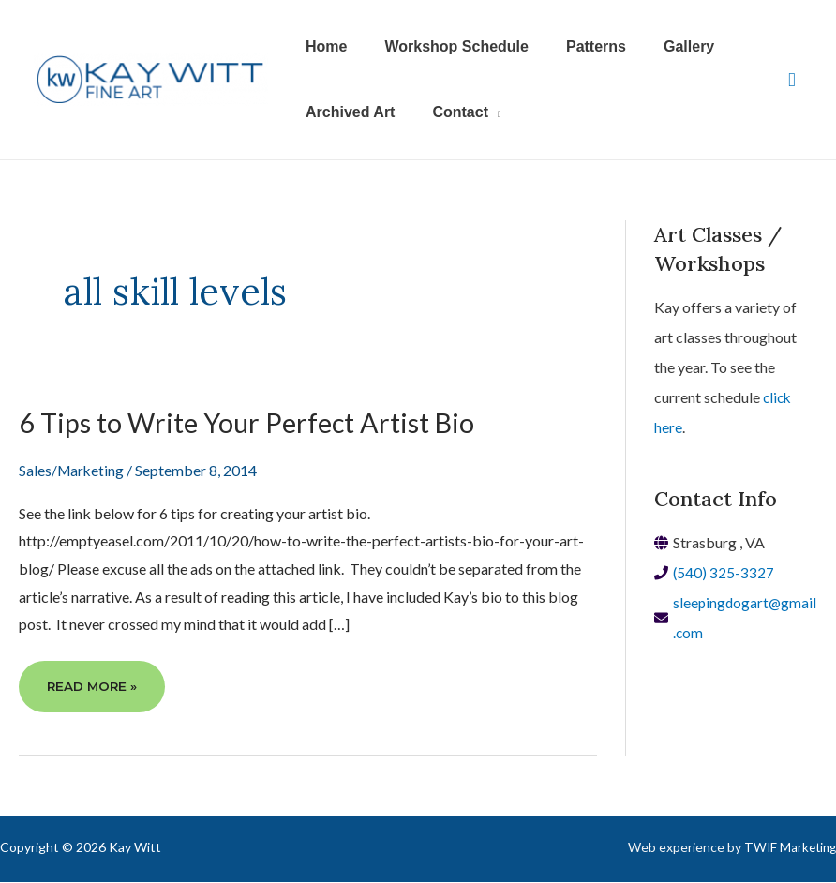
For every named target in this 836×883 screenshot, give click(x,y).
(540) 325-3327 (724, 572)
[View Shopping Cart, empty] (792, 80)
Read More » (93, 693)
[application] (483, 112)
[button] (455, 112)
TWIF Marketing (787, 848)
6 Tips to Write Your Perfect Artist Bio (254, 422)
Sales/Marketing (73, 470)
